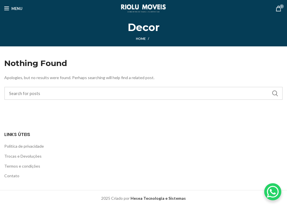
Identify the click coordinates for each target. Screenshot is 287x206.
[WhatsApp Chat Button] (272, 191)
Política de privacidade (24, 146)
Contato (11, 175)
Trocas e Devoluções (23, 156)
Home (141, 38)
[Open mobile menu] (13, 8)
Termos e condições (22, 166)
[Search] (143, 93)
